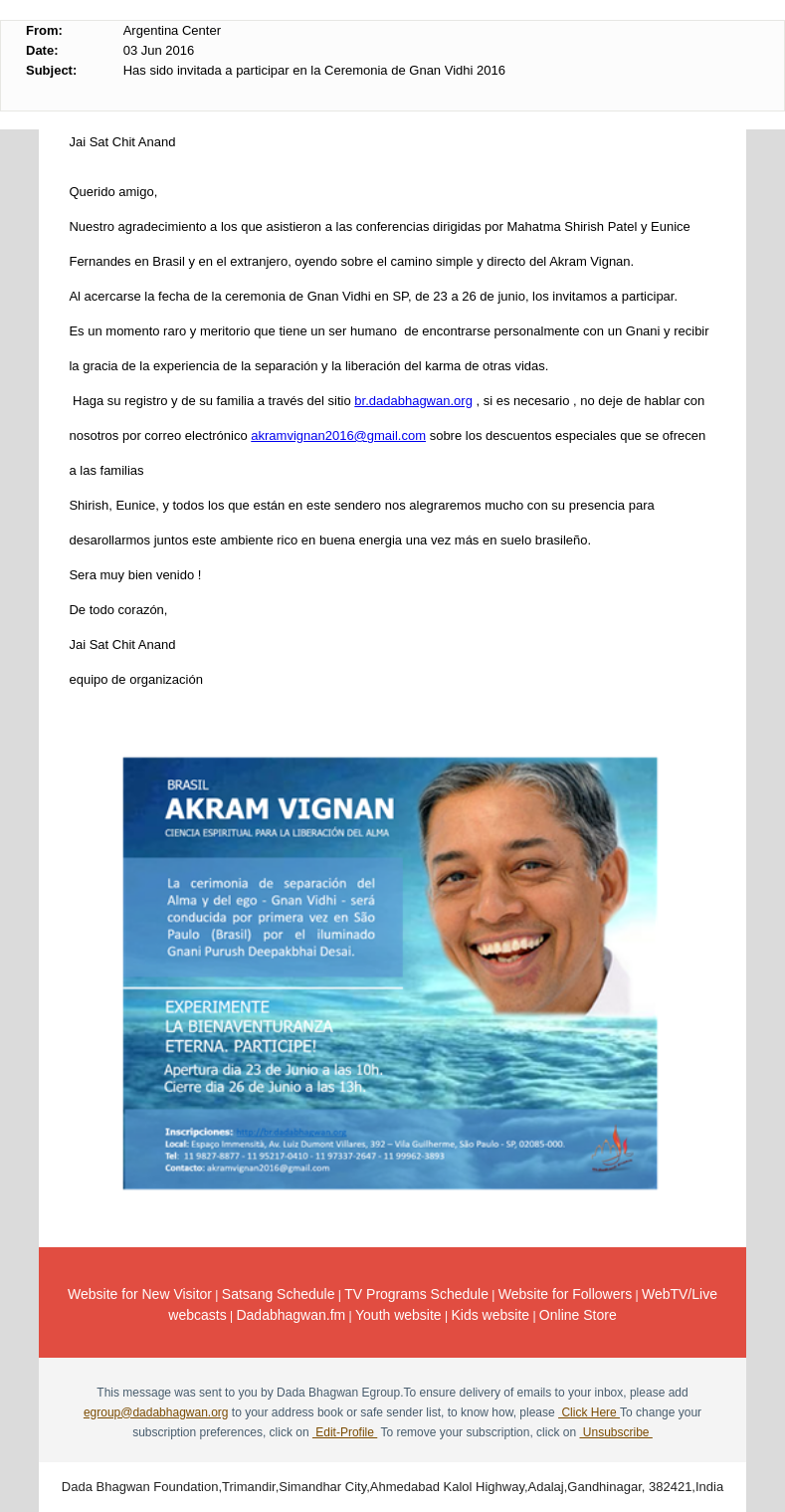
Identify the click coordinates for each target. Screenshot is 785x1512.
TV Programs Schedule (416, 1294)
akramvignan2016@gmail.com (338, 435)
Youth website (398, 1315)
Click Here (589, 1412)
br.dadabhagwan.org (413, 400)
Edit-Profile (344, 1432)
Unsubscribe (615, 1432)
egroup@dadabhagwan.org (156, 1412)
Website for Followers (565, 1294)
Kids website (490, 1315)
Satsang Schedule (278, 1294)
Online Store (578, 1315)
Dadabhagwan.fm (290, 1315)
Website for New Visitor (140, 1294)
